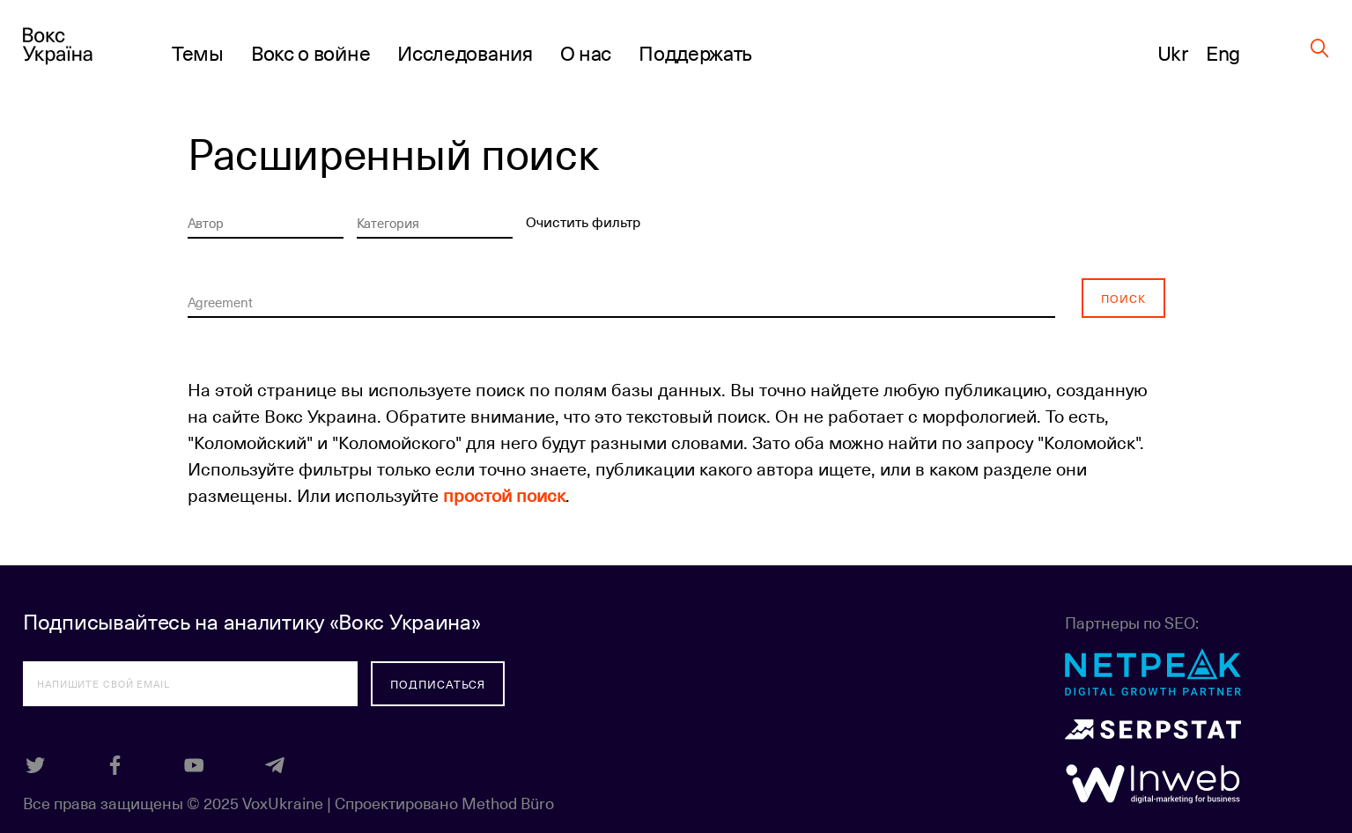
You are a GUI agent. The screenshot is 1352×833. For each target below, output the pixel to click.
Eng (1223, 52)
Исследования (464, 52)
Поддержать (695, 52)
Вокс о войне (310, 52)
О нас (586, 52)
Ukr (1172, 52)
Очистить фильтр (583, 221)
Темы (198, 52)
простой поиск (504, 495)
